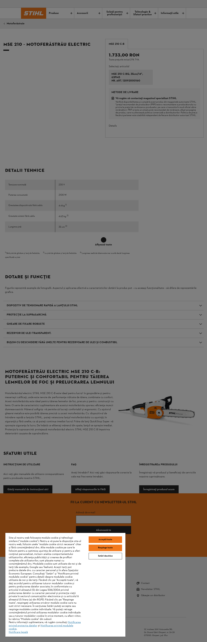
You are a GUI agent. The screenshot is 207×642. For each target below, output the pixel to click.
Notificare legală (18, 632)
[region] (65, 585)
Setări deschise (105, 556)
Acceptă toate (105, 539)
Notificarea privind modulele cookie (41, 627)
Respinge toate (105, 547)
